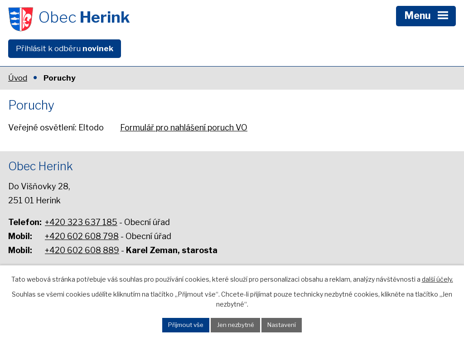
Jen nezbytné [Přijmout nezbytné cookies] (235, 324)
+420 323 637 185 (81, 222)
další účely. (437, 279)
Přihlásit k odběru (64, 48)
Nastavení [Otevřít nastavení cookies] (281, 324)
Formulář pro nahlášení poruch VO (183, 127)
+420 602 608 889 (82, 250)
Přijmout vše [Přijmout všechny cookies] (185, 324)
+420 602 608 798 (82, 236)
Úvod (17, 77)
